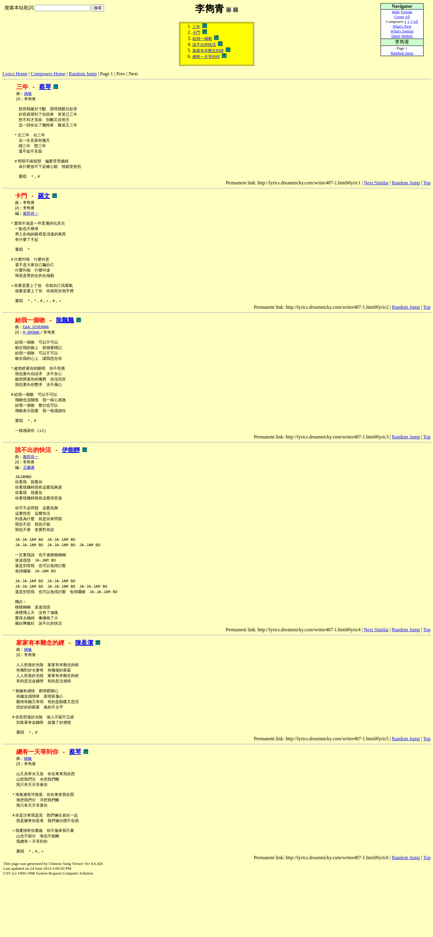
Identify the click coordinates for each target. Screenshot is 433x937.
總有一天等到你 (206, 56)
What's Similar (401, 31)
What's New (401, 26)
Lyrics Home (14, 73)
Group (399, 16)
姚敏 (28, 94)
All (407, 16)
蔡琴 (45, 87)
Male (396, 12)
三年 (196, 26)
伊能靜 (71, 477)
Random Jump (83, 73)
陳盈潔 (84, 684)
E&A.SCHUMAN (36, 344)
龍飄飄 (65, 337)
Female (406, 12)
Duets (395, 36)
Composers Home (48, 73)
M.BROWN (31, 350)
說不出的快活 (204, 44)
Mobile (407, 36)
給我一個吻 (202, 38)
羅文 (44, 204)
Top (427, 190)
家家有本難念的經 (208, 50)
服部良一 (30, 222)
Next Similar (376, 190)
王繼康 (29, 495)
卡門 (196, 32)
